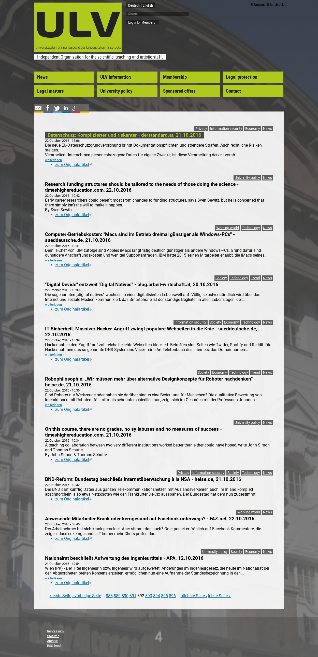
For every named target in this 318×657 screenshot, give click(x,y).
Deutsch (134, 5)
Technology (251, 228)
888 (109, 595)
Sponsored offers (179, 91)
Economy (252, 129)
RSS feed (54, 646)
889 (117, 595)
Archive (52, 641)
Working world (227, 228)
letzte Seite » (219, 595)
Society (221, 278)
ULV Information (115, 77)
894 (156, 595)
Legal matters (50, 91)
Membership (175, 77)
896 (172, 595)
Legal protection (241, 77)
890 (125, 595)
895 (164, 595)
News (42, 77)
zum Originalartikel (73, 164)
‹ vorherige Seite (86, 595)
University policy (116, 91)
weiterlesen (53, 160)
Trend (255, 278)
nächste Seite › (194, 595)
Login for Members (141, 22)
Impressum (55, 631)
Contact (233, 91)
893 (148, 595)
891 (132, 595)
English (148, 5)
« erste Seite (60, 595)
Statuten (53, 636)
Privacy (201, 129)
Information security (226, 129)
